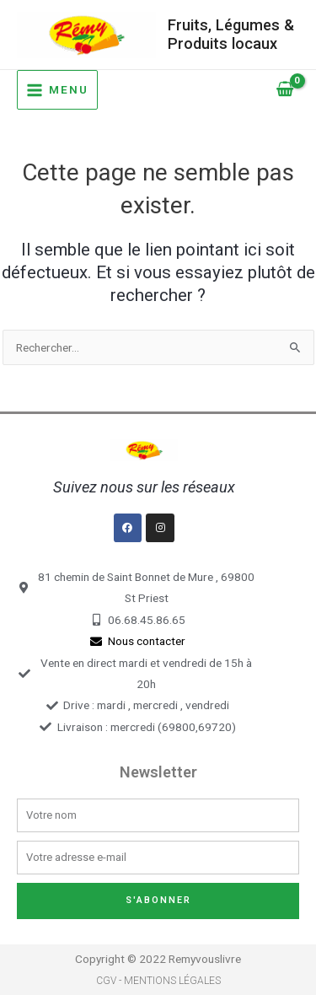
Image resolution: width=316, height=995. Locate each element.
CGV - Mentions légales (158, 981)
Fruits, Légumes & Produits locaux (231, 34)
